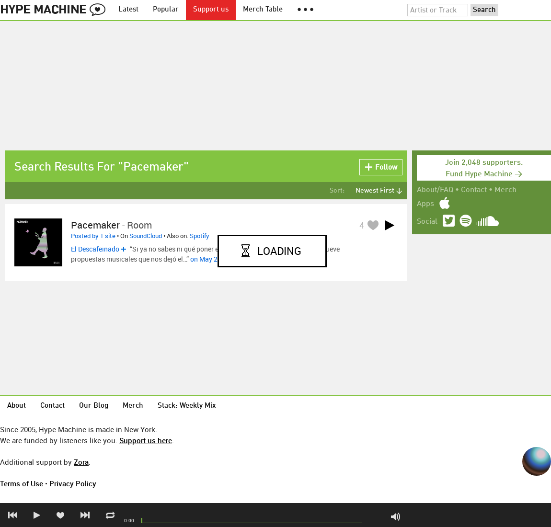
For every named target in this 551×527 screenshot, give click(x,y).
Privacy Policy (72, 483)
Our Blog (93, 406)
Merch (505, 190)
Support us (211, 9)
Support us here (145, 440)
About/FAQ (435, 190)
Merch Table (263, 9)
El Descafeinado (95, 248)
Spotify (199, 235)
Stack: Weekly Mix (187, 406)
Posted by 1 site (93, 235)
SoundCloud (145, 235)
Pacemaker (95, 224)
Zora (81, 462)
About (16, 406)
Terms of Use (21, 483)
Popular (166, 9)
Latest (128, 9)
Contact (474, 190)
